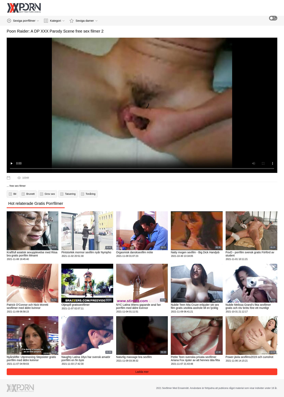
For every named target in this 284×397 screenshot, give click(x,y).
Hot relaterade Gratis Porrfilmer (35, 203)
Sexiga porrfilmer (23, 21)
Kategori (54, 21)
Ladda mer (142, 371)
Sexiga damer (83, 21)
